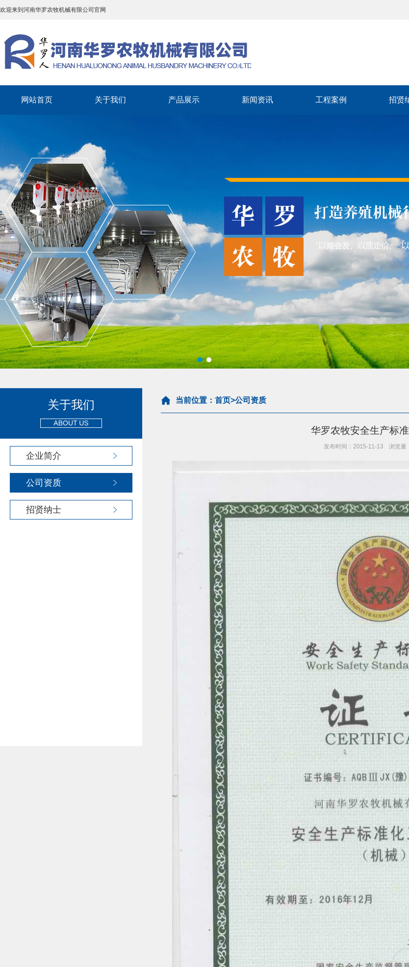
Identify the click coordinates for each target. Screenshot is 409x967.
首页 (222, 400)
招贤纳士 (43, 510)
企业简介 (43, 456)
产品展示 (184, 100)
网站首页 (36, 100)
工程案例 (331, 100)
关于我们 (110, 100)
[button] (200, 359)
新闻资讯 (257, 100)
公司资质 (43, 483)
